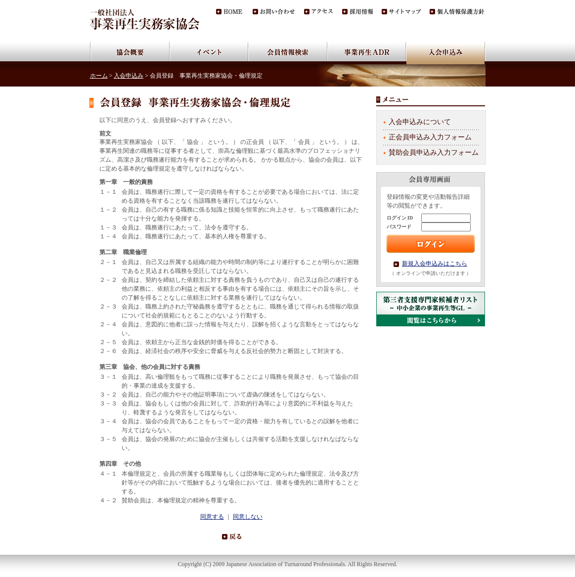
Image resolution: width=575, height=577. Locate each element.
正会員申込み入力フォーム (430, 137)
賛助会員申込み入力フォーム (434, 152)
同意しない (248, 516)
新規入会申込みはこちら (434, 263)
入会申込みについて (420, 122)
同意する (212, 516)
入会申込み (128, 75)
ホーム (99, 75)
